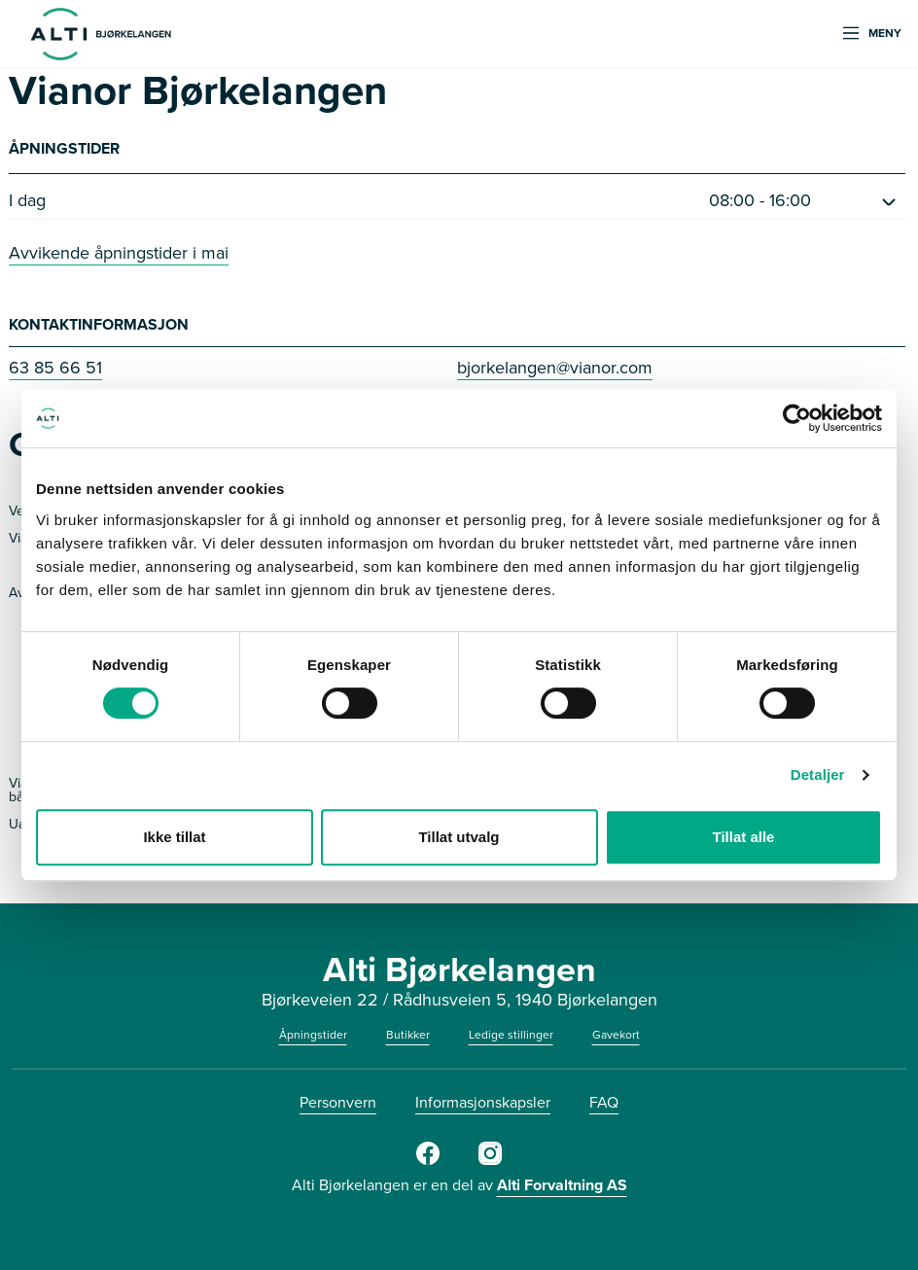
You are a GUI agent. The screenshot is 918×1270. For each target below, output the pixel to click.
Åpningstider (313, 1034)
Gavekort (616, 1034)
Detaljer (818, 774)
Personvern (338, 1102)
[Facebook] (428, 1161)
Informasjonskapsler (482, 1102)
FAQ (603, 1102)
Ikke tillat (174, 837)
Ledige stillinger (511, 1034)
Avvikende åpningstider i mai (119, 252)
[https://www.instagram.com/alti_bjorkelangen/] (490, 1161)
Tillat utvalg (458, 837)
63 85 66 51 (55, 367)
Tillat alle (744, 837)
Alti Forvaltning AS (562, 1185)
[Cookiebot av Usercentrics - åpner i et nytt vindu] (797, 418)
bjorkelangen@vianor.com (555, 367)
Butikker (408, 1034)
